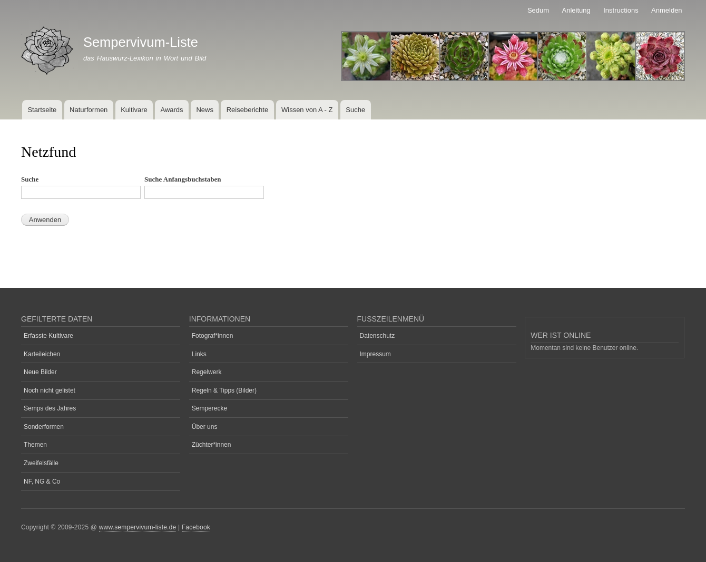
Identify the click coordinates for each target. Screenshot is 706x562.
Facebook (196, 527)
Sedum (538, 10)
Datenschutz (377, 335)
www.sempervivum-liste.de (138, 527)
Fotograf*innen (212, 335)
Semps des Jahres (50, 408)
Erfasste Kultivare (48, 335)
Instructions (620, 10)
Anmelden (666, 10)
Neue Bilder (40, 372)
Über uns (205, 426)
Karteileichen (42, 354)
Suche (355, 110)
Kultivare (134, 110)
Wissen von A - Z (307, 110)
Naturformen (88, 110)
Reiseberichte (248, 110)
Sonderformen (44, 426)
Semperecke (209, 408)
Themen (35, 444)
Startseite (41, 110)
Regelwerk (207, 372)
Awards (171, 110)
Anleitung (576, 10)
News (204, 110)
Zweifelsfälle (41, 463)
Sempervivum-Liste (140, 42)
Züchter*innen (211, 444)
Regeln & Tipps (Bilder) (224, 390)
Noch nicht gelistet (49, 390)
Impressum (375, 354)
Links (199, 354)
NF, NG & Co (42, 481)
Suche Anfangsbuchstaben (182, 179)
